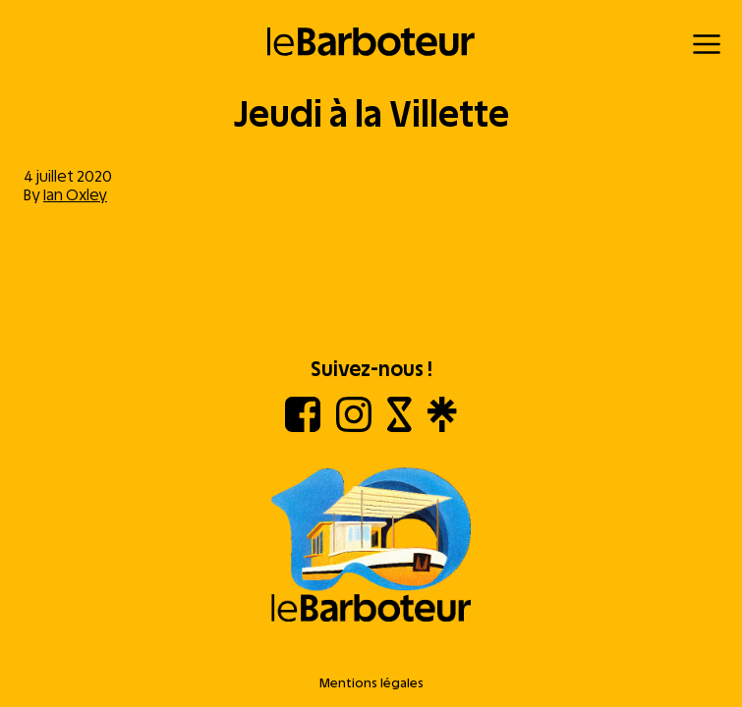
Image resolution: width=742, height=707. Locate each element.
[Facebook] (302, 426)
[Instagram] (353, 426)
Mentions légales (371, 683)
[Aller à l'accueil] (371, 546)
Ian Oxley (75, 195)
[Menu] (706, 44)
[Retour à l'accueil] (371, 41)
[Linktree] (442, 426)
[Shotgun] (399, 426)
